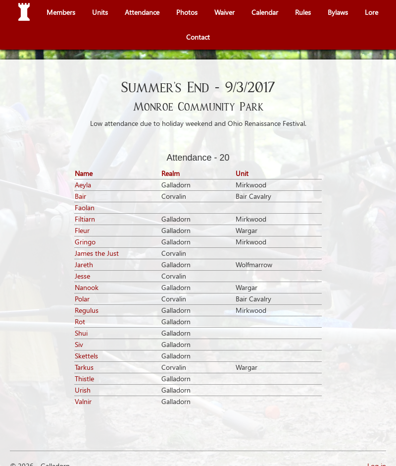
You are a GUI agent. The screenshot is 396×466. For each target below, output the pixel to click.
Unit (242, 173)
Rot (80, 321)
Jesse (82, 276)
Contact (198, 37)
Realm (170, 173)
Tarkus (84, 367)
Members (61, 12)
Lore (371, 12)
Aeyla (83, 184)
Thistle (84, 378)
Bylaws (338, 12)
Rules (303, 12)
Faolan (85, 207)
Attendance (142, 12)
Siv (79, 344)
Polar (82, 298)
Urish (83, 390)
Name (84, 173)
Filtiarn (85, 219)
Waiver (224, 12)
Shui (81, 333)
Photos (187, 12)
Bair (80, 196)
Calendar (264, 12)
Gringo (85, 241)
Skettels (86, 355)
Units (100, 12)
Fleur (82, 230)
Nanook (87, 287)
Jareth (84, 264)
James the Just (97, 253)
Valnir (83, 401)
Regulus (87, 310)
